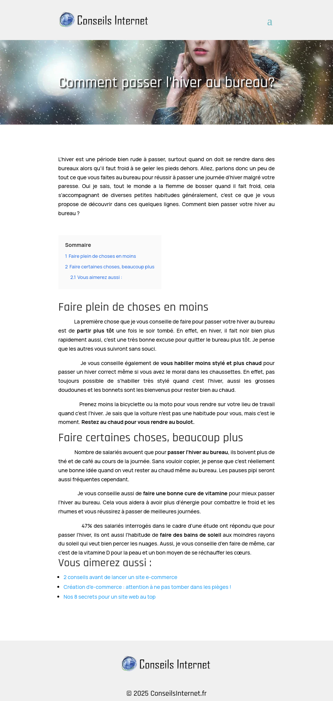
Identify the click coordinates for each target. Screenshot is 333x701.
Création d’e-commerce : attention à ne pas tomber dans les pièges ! (148, 586)
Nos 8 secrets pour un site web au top (110, 596)
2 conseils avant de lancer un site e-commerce (121, 577)
